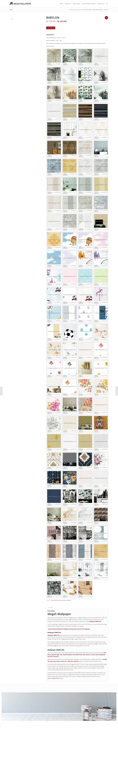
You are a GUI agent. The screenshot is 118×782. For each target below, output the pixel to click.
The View (50, 661)
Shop (11, 9)
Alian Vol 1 (64, 661)
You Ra (93, 654)
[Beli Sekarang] (50, 28)
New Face (70, 661)
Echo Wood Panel (77, 654)
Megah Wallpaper (59, 614)
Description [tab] (50, 607)
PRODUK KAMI (48, 707)
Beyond (54, 654)
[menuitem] (61, 3)
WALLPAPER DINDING (55, 600)
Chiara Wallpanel (100, 654)
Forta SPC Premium (53, 656)
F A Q (45, 705)
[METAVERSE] (1, 391)
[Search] (107, 3)
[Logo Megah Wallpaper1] (20, 3)
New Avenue (86, 654)
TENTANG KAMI (48, 701)
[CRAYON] (116, 391)
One (61, 654)
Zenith (105, 659)
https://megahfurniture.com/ (55, 678)
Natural (76, 661)
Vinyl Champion (67, 654)
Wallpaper (87, 629)
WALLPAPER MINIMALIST (66, 600)
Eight (57, 654)
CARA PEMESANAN (49, 703)
